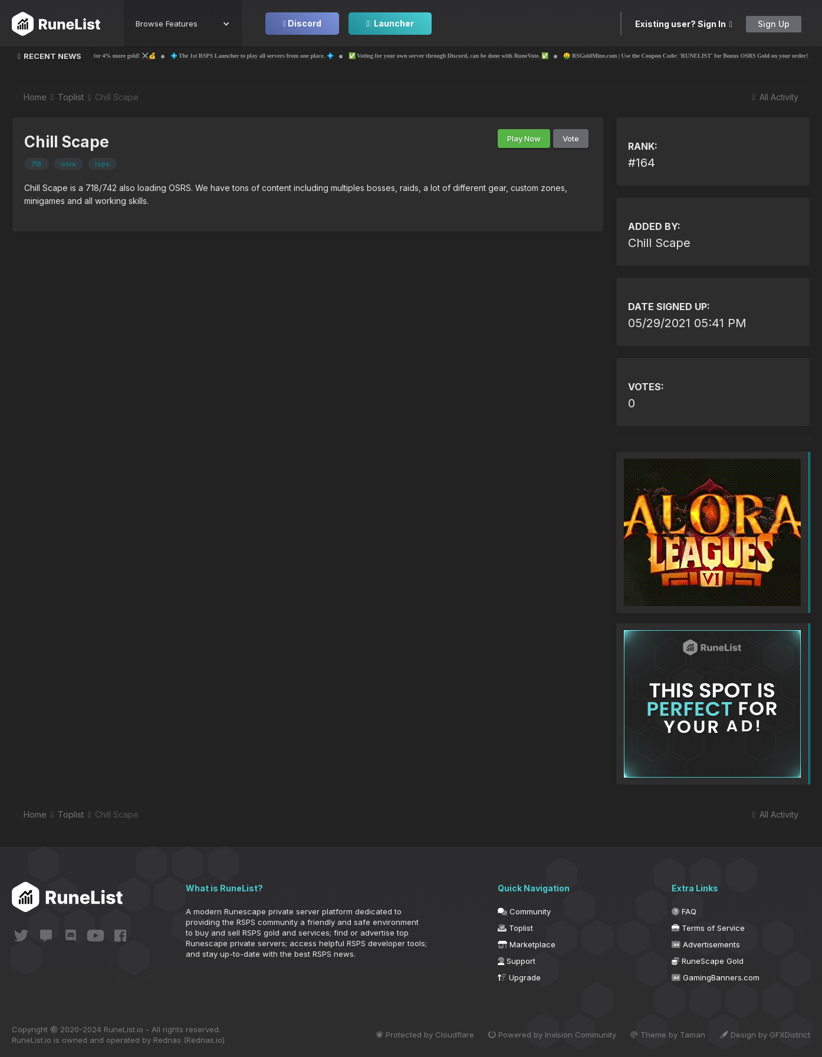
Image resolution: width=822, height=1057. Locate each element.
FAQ (684, 911)
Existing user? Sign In (683, 24)
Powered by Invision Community (552, 1034)
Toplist (515, 928)
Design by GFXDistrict (764, 1034)
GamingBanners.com (715, 977)
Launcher (390, 23)
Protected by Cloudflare (425, 1034)
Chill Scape (659, 243)
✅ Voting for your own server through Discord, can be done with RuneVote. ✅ (477, 55)
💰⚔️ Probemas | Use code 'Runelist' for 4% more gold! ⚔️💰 (106, 55)
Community (524, 911)
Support (516, 961)
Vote (571, 138)
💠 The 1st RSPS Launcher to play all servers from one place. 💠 (281, 55)
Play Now (524, 138)
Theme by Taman (667, 1034)
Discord (302, 23)
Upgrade (519, 977)
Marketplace (526, 944)
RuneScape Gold (708, 961)
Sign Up (774, 24)
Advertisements (706, 944)
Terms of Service (708, 928)
